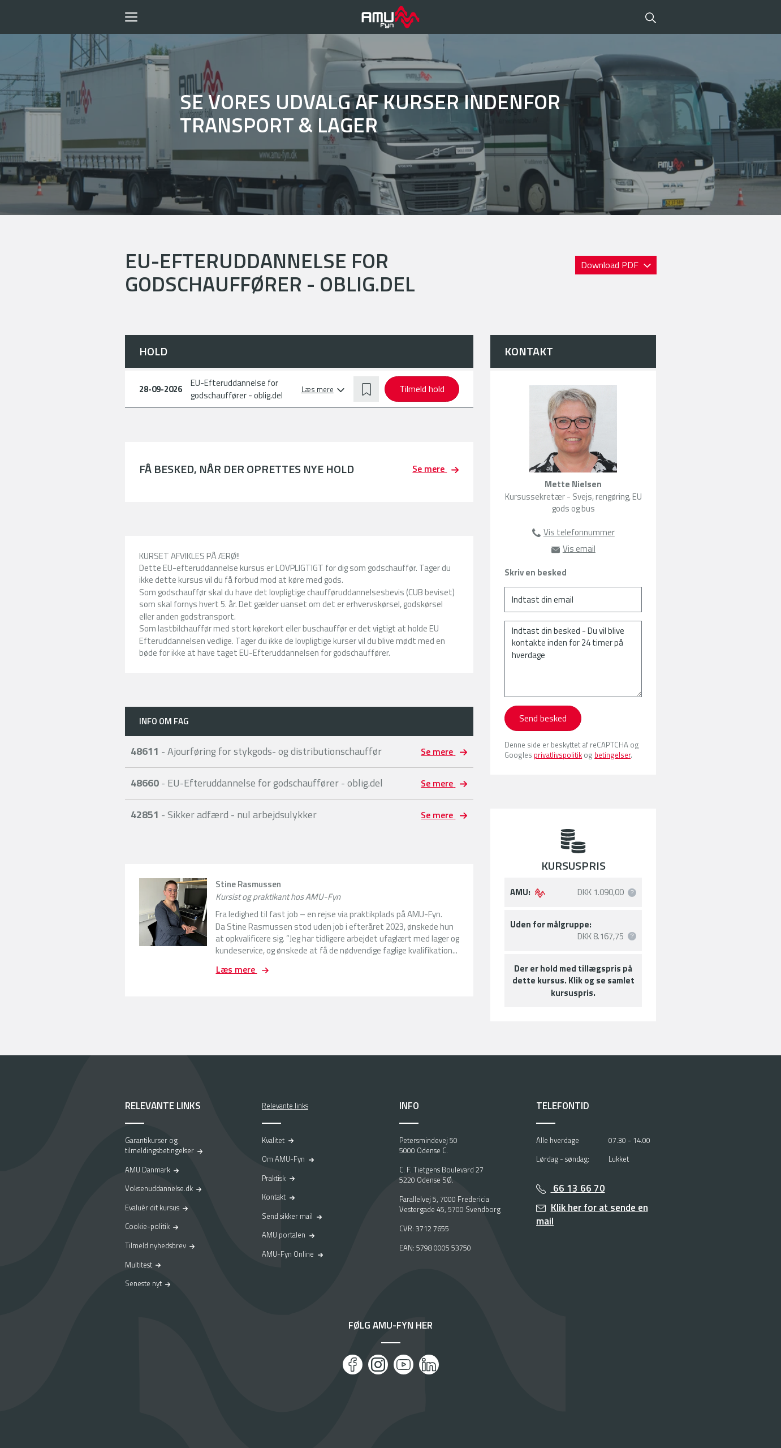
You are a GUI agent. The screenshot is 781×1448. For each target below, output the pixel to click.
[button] (239, 17)
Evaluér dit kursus (152, 1207)
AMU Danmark (147, 1169)
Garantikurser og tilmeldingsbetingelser (159, 1146)
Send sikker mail (287, 1216)
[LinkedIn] (429, 1364)
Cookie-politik (147, 1226)
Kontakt (274, 1196)
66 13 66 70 (578, 1188)
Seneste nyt (143, 1283)
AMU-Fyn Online (288, 1254)
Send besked (543, 718)
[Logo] (391, 17)
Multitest (138, 1264)
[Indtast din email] (573, 599)
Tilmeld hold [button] (422, 389)
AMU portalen (283, 1234)
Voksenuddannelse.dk (159, 1188)
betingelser (612, 754)
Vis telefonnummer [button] (579, 532)
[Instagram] (378, 1364)
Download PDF (611, 265)
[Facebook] (353, 1364)
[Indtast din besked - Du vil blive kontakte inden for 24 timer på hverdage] (573, 659)
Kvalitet (273, 1140)
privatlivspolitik (558, 754)
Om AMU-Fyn (283, 1159)
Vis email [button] (579, 549)
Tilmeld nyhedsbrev (155, 1245)
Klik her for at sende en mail (592, 1214)
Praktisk (274, 1178)
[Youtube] (403, 1364)
